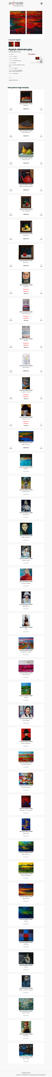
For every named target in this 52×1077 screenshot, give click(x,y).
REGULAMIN (33, 1075)
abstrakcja (20, 70)
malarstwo (16, 73)
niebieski (19, 65)
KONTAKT (18, 1075)
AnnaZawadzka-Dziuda (15, 52)
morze (10, 71)
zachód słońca (19, 71)
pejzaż (15, 70)
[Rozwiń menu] (41, 3)
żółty (10, 66)
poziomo (16, 68)
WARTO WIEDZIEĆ (40, 1075)
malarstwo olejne (17, 60)
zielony (22, 65)
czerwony (14, 65)
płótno (14, 62)
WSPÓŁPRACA (25, 1075)
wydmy (13, 71)
